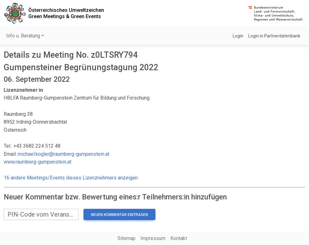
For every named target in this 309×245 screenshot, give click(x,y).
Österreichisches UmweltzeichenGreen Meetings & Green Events (66, 13)
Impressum (152, 238)
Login (238, 35)
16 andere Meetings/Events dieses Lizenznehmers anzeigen (71, 178)
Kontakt (178, 238)
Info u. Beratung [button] (23, 36)
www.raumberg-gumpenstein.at (37, 162)
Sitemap (126, 238)
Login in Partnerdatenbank (274, 35)
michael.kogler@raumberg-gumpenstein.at (63, 154)
